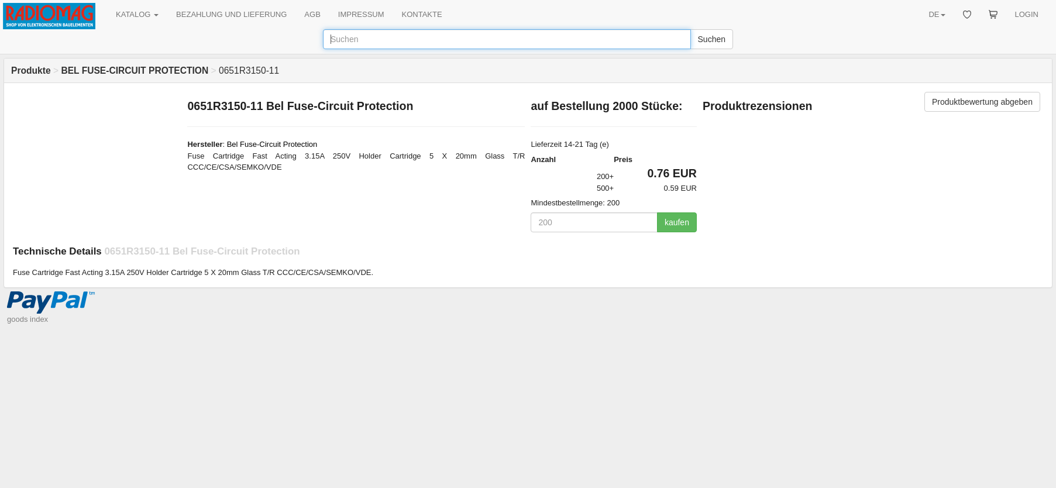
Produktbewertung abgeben (982, 101)
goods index (27, 319)
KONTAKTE (422, 14)
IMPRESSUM (361, 14)
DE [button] (936, 14)
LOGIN (1026, 14)
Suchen (711, 39)
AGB (312, 14)
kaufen (677, 222)
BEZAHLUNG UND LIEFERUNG (231, 14)
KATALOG (137, 14)
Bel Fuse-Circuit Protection (272, 144)
